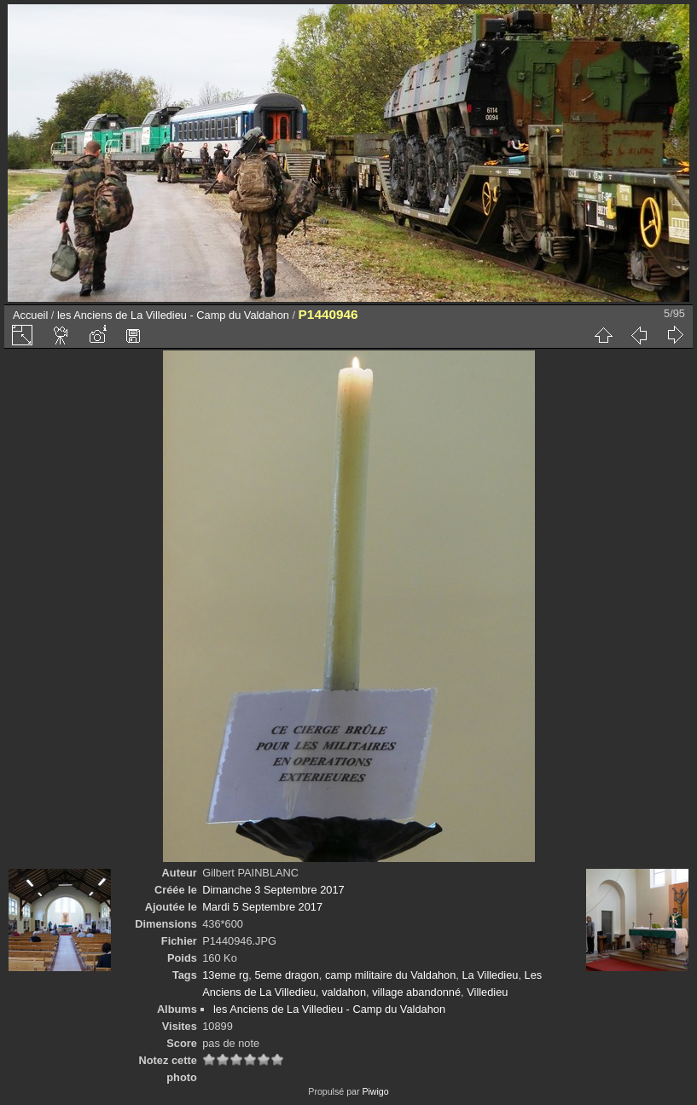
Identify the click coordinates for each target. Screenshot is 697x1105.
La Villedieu (490, 975)
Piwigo (375, 1091)
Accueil (30, 315)
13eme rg (225, 975)
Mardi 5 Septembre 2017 (262, 906)
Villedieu (487, 992)
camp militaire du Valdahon (390, 975)
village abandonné (416, 992)
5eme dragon (286, 975)
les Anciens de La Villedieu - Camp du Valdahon (173, 315)
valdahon (344, 992)
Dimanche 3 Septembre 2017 (273, 889)
